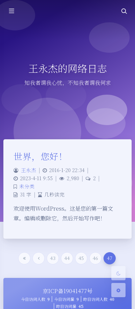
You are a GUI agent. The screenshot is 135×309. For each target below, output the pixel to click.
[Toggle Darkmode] (118, 273)
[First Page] (24, 258)
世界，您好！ (40, 156)
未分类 (27, 186)
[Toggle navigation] (124, 11)
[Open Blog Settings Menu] (118, 290)
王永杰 (28, 169)
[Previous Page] (38, 258)
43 (52, 258)
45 (81, 258)
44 (67, 258)
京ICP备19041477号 (67, 291)
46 (95, 258)
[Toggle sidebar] (11, 11)
